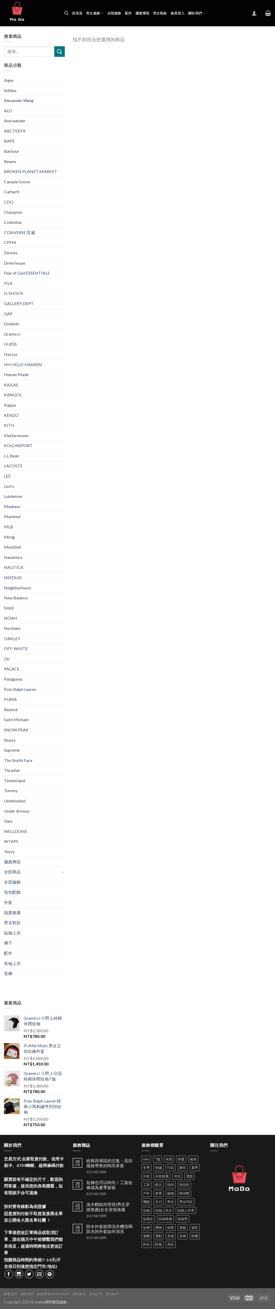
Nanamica (13, 557)
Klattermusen (16, 435)
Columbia (13, 222)
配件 (128, 13)
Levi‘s (9, 486)
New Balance (16, 597)
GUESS (10, 343)
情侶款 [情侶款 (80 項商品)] (184, 1184)
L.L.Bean (11, 455)
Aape (8, 80)
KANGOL (13, 394)
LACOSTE (13, 465)
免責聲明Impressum (53, 1294)
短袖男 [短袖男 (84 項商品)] (182, 1219)
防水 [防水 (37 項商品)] (146, 1244)
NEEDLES (13, 577)
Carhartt (11, 191)
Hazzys (11, 354)
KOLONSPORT (18, 445)
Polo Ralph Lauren (20, 689)
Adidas (10, 90)
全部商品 (12, 871)
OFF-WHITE (16, 648)
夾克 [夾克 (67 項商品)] (177, 1176)
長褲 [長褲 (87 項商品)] (182, 1236)
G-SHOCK (13, 293)
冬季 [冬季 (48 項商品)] (146, 1167)
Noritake (12, 628)
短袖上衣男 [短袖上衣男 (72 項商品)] (185, 1210)
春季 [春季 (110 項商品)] (158, 1193)
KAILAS (11, 384)
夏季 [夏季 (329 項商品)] (194, 1167)
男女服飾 (94, 13)
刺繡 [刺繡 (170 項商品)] (158, 1167)
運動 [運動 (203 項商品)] (158, 1236)
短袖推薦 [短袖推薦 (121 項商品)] (165, 1219)
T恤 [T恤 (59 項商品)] (157, 1159)
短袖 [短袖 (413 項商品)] (146, 1210)
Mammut (12, 516)
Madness (12, 506)
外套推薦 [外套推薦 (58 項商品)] (162, 1176)
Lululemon (13, 496)
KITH (9, 425)
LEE (7, 475)
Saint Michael (16, 719)
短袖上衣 (12, 932)
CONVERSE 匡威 (19, 232)
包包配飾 (12, 891)
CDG (8, 201)
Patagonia (13, 678)
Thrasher (12, 770)
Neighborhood (17, 587)
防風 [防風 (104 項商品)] (158, 1244)
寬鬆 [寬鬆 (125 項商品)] (189, 1176)
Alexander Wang (19, 100)
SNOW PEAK (16, 729)
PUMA (10, 699)
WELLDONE (15, 831)
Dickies (11, 252)
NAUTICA (13, 567)
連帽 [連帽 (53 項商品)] (146, 1236)
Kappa (10, 404)
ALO (8, 110)
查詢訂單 (95, 1294)
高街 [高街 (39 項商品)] (170, 1244)
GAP (8, 313)
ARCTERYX (14, 130)
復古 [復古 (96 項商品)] (158, 1184)
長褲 (8, 973)
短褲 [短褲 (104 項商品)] (146, 1227)
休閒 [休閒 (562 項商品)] (169, 1159)
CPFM (10, 242)
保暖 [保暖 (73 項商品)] (181, 1159)
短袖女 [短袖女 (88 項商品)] (148, 1219)
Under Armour (17, 810)
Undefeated (14, 800)
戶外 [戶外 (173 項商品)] (146, 1193)
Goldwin (11, 323)
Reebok (11, 709)
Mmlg (9, 536)
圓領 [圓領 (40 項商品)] (182, 1167)
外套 (8, 902)
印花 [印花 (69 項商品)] (170, 1167)
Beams (10, 161)
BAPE (9, 140)
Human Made (16, 374)
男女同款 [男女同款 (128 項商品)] (186, 1202)
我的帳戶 (112, 1294)
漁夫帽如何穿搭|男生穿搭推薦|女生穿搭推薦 (108, 1207)
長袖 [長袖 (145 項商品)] (170, 1236)
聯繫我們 (10, 1294)
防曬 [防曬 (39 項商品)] (194, 1236)
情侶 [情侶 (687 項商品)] (170, 1184)
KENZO (11, 415)
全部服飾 (114, 13)
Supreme (12, 749)
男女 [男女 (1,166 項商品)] (170, 1202)
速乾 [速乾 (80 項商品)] (194, 1227)
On (6, 658)
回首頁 (77, 13)
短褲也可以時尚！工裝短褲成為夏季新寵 (109, 1185)
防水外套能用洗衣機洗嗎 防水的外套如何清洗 (109, 1229)
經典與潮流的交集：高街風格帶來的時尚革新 (109, 1163)
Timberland (14, 780)
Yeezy (9, 851)
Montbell (12, 546)
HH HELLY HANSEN (23, 364)
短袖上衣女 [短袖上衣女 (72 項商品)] (163, 1210)
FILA (8, 283)
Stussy (9, 739)
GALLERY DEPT (19, 303)
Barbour (11, 151)
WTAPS (11, 841)
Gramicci (12, 333)
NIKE (9, 607)
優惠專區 (142, 13)
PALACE (11, 668)
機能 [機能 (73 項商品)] (146, 1202)
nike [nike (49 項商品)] (146, 1159)
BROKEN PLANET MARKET (30, 171)
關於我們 (196, 13)
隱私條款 (79, 1294)
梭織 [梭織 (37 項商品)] (170, 1193)
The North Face (18, 760)
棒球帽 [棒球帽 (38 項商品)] (184, 1193)
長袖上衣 (12, 963)
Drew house (14, 262)
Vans (8, 820)
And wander (14, 120)
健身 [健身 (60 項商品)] (193, 1159)
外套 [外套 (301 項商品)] (146, 1176)
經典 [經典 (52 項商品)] (170, 1227)
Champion (13, 212)
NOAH (10, 617)
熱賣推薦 (12, 912)
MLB (8, 526)
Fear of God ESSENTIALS (27, 272)
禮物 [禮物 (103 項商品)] (158, 1227)
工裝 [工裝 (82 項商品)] (146, 1184)
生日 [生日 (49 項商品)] (158, 1202)
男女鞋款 (160, 13)
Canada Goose (17, 181)
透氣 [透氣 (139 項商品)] (182, 1227)
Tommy (11, 790)
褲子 (8, 942)
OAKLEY (12, 638)
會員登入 (177, 13)
